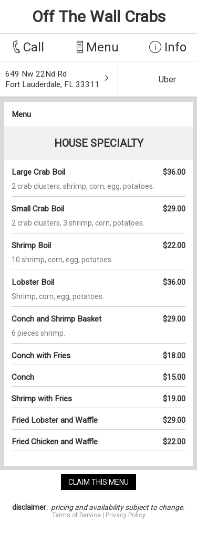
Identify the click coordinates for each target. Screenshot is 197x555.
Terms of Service (76, 515)
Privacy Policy (126, 515)
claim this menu (98, 482)
